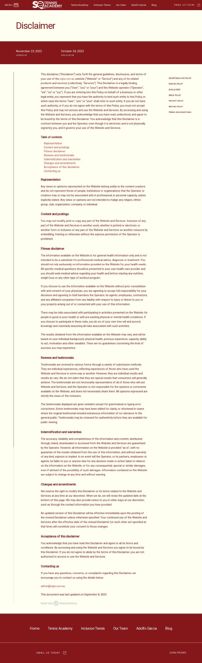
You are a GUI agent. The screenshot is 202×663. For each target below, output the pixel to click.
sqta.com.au (67, 78)
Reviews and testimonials (59, 155)
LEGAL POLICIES (178, 653)
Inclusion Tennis (102, 5)
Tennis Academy (79, 5)
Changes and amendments (60, 163)
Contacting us (52, 171)
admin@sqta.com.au (53, 586)
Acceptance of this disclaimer (61, 167)
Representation (53, 143)
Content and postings (56, 147)
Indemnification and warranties (62, 159)
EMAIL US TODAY (184, 5)
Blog (154, 5)
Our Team (121, 5)
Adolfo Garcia (138, 5)
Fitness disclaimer (54, 151)
